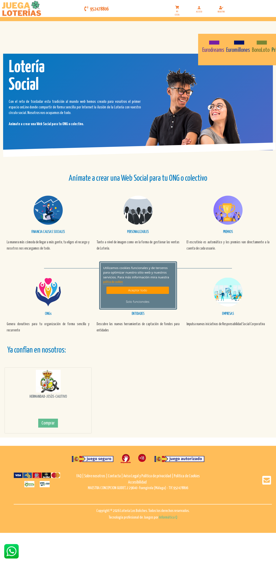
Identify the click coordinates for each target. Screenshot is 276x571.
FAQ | (80, 476)
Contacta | (115, 476)
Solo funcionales (137, 302)
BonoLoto (261, 50)
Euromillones (238, 50)
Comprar (48, 423)
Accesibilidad (137, 482)
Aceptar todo (137, 290)
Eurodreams (213, 50)
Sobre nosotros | (95, 476)
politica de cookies (113, 282)
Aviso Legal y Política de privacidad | (148, 476)
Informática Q (168, 517)
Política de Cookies (187, 476)
